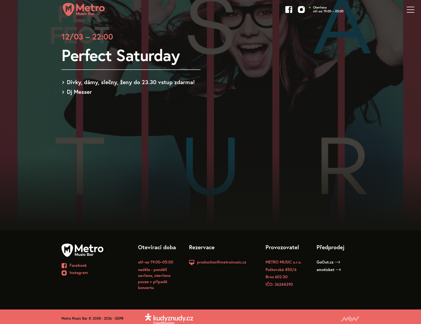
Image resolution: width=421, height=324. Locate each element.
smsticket (329, 269)
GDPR (119, 318)
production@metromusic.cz (221, 262)
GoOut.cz (328, 262)
